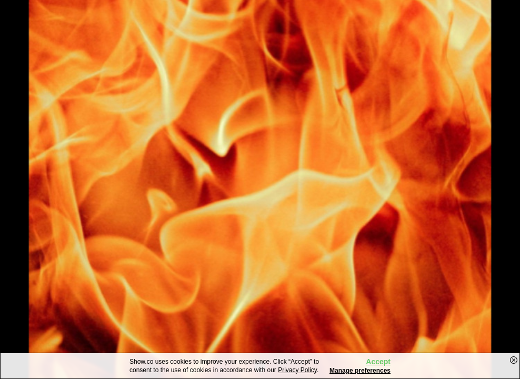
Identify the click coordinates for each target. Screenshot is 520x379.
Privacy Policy (297, 370)
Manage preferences (360, 370)
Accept (378, 361)
